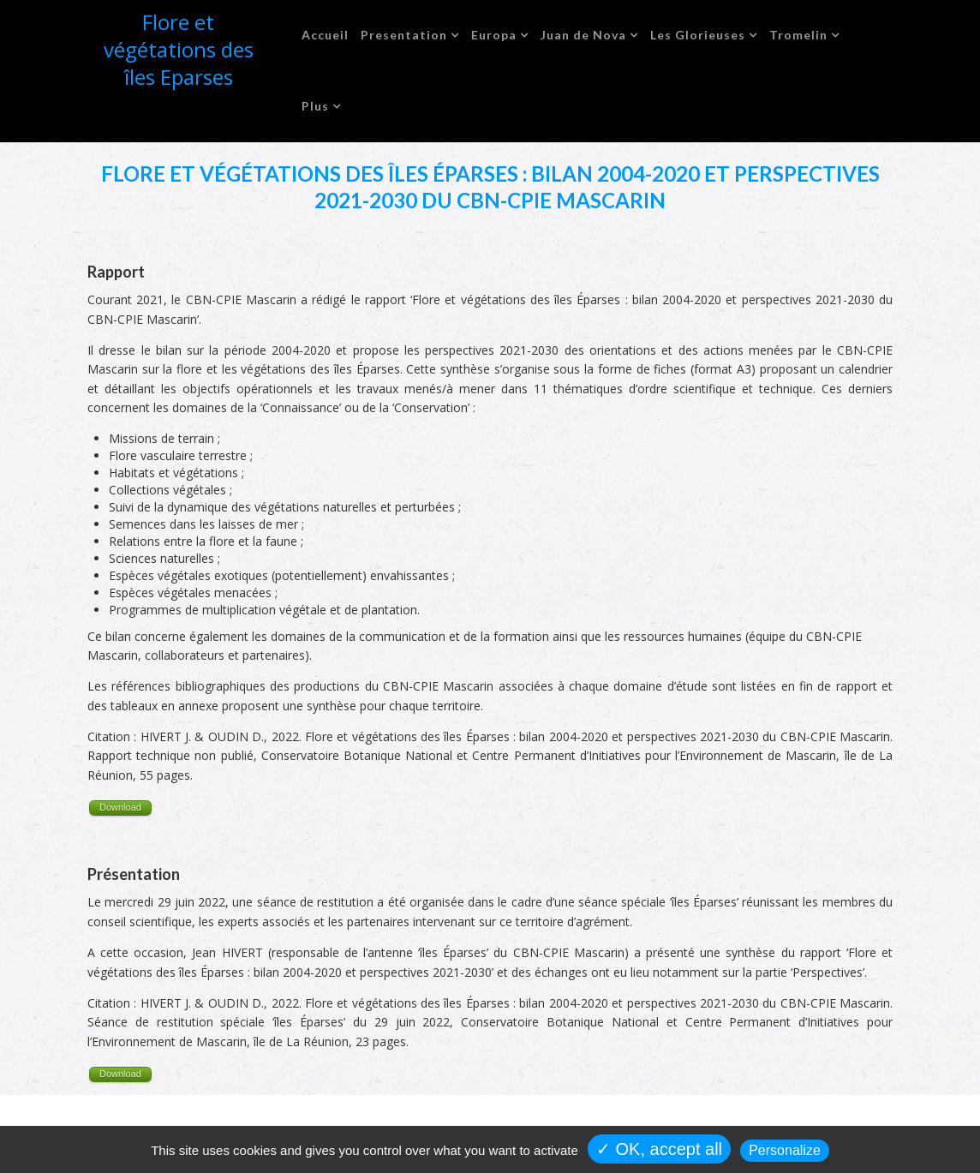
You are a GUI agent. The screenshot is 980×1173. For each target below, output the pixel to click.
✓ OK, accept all (659, 1149)
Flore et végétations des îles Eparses (179, 49)
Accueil (325, 34)
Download (120, 807)
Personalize (785, 1150)
